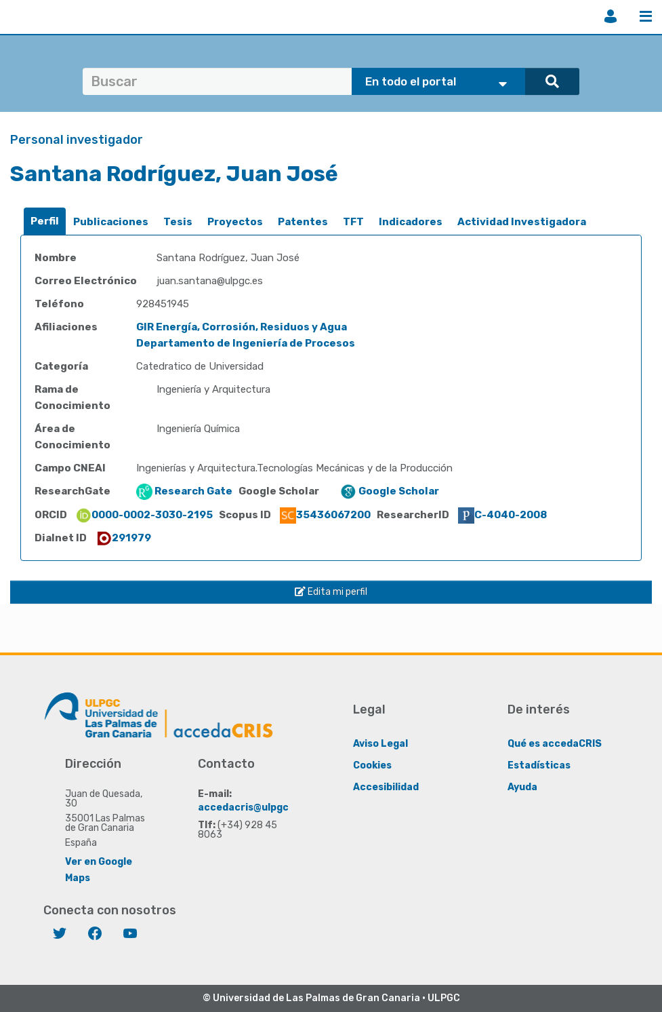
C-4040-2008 (502, 515)
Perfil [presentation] (44, 221)
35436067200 (325, 515)
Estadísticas (539, 765)
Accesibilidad (386, 786)
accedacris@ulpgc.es (250, 807)
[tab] (45, 221)
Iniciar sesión (610, 16)
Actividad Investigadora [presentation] (521, 222)
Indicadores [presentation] (410, 222)
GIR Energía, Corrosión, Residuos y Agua (241, 327)
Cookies (372, 765)
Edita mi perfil (331, 592)
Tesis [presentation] (177, 222)
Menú (646, 16)
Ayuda (522, 786)
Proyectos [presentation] (235, 222)
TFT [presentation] (353, 222)
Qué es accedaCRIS (555, 743)
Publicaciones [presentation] (110, 222)
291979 (123, 538)
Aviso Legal (380, 743)
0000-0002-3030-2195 (144, 515)
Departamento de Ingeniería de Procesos (245, 343)
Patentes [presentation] (303, 222)
